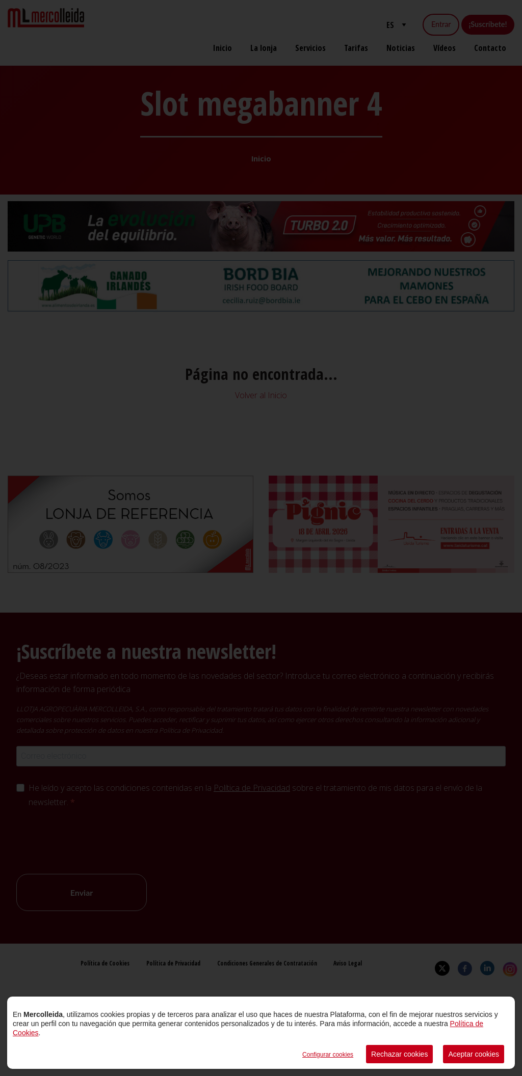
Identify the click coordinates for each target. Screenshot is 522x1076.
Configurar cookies (327, 1054)
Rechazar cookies (399, 1054)
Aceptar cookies (473, 1054)
